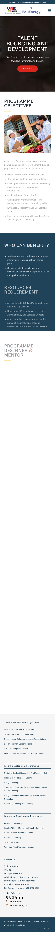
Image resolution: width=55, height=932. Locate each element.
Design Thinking (11, 782)
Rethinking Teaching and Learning (18, 804)
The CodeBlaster (19, 925)
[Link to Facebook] (40, 928)
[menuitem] (49, 10)
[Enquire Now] (27, 68)
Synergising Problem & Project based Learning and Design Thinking (25, 789)
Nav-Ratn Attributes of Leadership (18, 833)
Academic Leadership (13, 823)
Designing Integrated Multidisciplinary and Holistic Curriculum (25, 797)
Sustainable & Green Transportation (19, 729)
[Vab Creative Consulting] (23, 10)
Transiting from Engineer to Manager (19, 847)
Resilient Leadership (12, 838)
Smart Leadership (11, 842)
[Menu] (49, 10)
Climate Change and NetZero (16, 748)
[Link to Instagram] (48, 928)
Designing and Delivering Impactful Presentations (25, 739)
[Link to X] (44, 928)
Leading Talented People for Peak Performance (24, 828)
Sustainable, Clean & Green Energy (19, 734)
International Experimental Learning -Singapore (24, 753)
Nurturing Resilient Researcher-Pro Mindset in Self (25, 773)
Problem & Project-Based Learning (18, 778)
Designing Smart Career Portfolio (18, 744)
